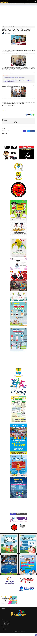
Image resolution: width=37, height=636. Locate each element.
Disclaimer (5, 619)
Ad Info (5, 627)
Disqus (28, 128)
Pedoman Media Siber (7, 622)
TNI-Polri (4, 110)
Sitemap (5, 625)
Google (24, 128)
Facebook (32, 128)
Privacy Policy (6, 620)
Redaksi (5, 626)
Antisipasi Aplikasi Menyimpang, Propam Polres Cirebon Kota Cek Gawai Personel (16, 30)
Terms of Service (6, 621)
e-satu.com (13, 629)
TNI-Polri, (13, 33)
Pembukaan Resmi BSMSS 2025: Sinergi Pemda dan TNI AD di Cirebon (14, 77)
